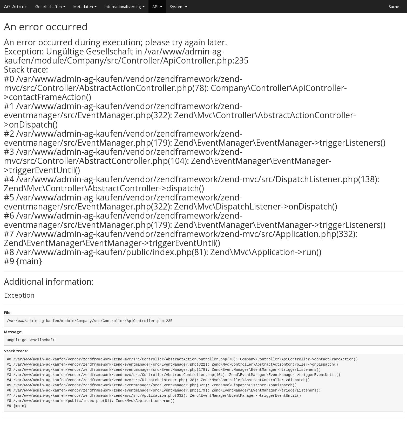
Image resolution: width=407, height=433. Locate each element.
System (178, 6)
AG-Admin (16, 5)
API (157, 6)
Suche (394, 6)
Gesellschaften (50, 6)
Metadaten (85, 6)
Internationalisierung (124, 6)
